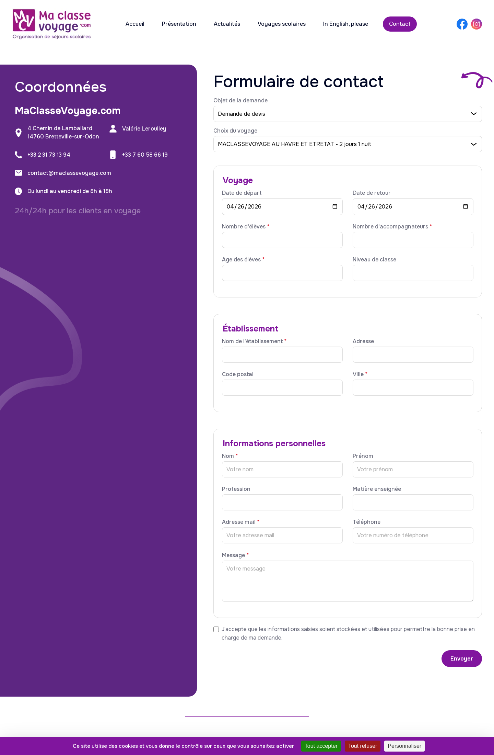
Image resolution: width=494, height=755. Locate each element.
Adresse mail (240, 522)
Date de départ (242, 192)
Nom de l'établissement (254, 341)
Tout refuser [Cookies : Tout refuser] (362, 746)
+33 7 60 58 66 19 (145, 154)
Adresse (363, 341)
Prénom (363, 456)
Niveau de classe (374, 259)
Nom (230, 456)
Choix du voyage (235, 130)
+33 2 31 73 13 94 (48, 154)
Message (235, 555)
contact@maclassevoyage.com (69, 173)
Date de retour (372, 192)
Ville (360, 374)
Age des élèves (243, 259)
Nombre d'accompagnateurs (392, 226)
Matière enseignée (377, 489)
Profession (236, 489)
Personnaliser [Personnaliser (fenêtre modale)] (404, 746)
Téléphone (366, 522)
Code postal (238, 374)
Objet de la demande (240, 100)
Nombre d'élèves (245, 226)
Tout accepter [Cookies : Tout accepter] (321, 746)
